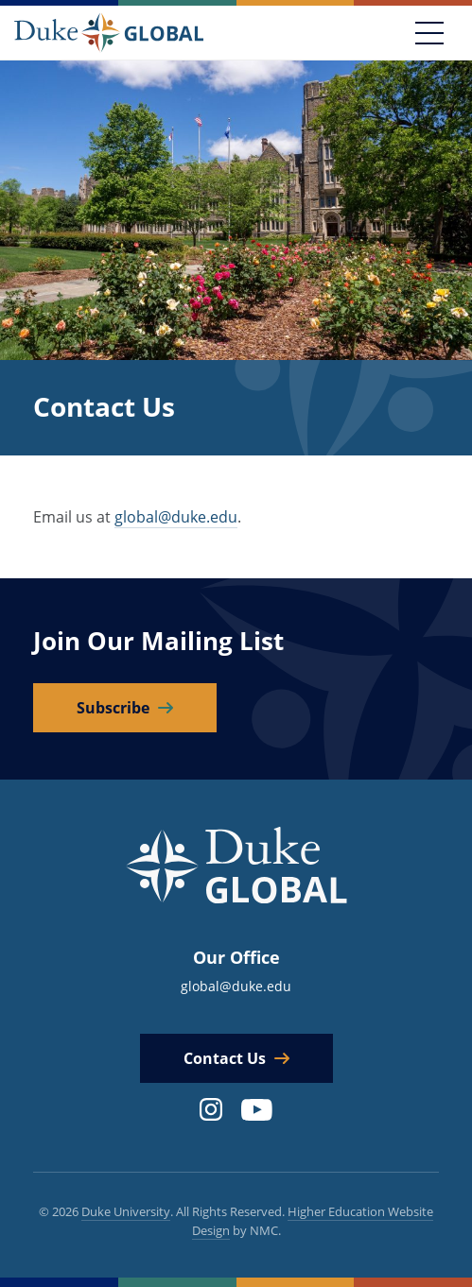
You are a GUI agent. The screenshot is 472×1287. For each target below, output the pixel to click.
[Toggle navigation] (429, 33)
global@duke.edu (175, 516)
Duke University (125, 1211)
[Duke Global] (108, 32)
